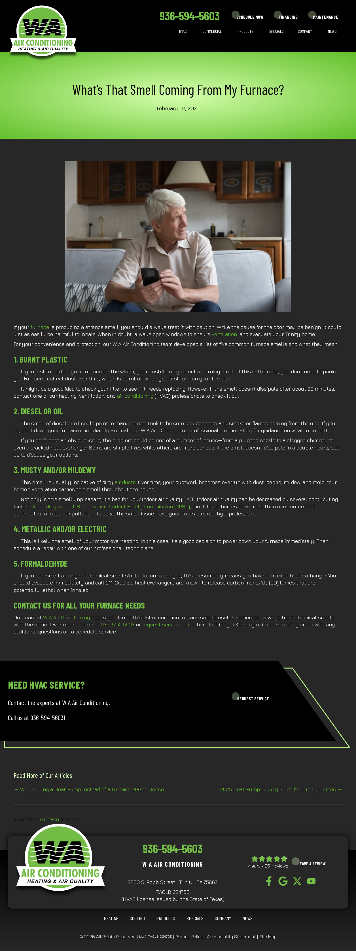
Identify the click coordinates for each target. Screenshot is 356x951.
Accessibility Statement (231, 936)
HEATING (111, 918)
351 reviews (276, 865)
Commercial (212, 31)
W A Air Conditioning (66, 617)
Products (245, 31)
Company (305, 31)
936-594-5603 (190, 15)
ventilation (224, 334)
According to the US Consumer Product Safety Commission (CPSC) (111, 506)
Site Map (268, 936)
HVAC (183, 31)
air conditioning (135, 396)
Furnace (49, 819)
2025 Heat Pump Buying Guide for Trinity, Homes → (281, 789)
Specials (276, 31)
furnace (40, 327)
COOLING (137, 918)
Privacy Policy (189, 936)
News (332, 31)
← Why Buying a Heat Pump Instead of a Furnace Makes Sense (89, 789)
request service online (168, 624)
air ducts (125, 482)
